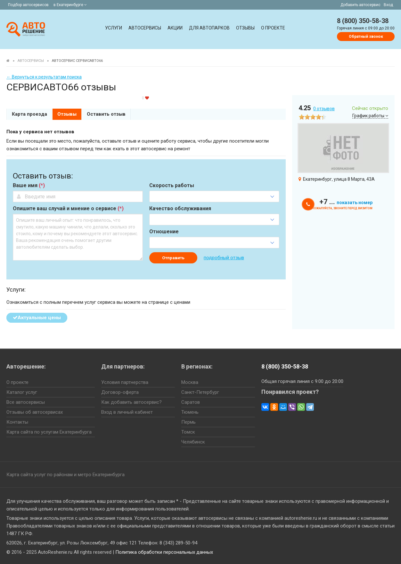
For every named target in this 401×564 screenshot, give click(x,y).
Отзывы (245, 27)
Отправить (173, 257)
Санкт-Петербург (200, 392)
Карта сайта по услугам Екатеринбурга (49, 432)
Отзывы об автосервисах (34, 412)
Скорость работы (171, 185)
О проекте (273, 27)
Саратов (190, 402)
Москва (189, 382)
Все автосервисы (25, 402)
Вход (388, 5)
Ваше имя (29, 185)
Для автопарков (209, 27)
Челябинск (193, 442)
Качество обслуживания (180, 208)
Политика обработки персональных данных (164, 552)
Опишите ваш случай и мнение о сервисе (68, 208)
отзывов (324, 108)
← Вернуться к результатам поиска (44, 76)
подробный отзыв (224, 258)
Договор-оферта (120, 392)
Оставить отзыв (106, 114)
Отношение (164, 231)
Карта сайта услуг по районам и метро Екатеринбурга (65, 474)
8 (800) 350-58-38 (363, 21)
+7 (345, 202)
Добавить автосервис (360, 5)
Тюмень (190, 412)
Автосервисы (144, 27)
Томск (188, 432)
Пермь (188, 422)
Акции (175, 27)
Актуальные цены (37, 317)
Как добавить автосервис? (131, 402)
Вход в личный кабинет (127, 412)
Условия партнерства (124, 382)
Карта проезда (29, 114)
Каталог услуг (21, 392)
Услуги (113, 27)
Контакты (17, 422)
